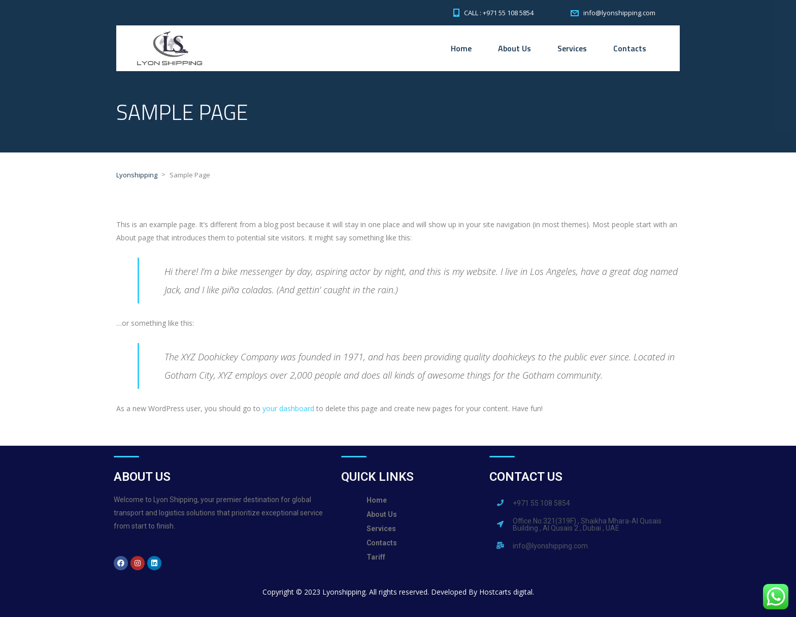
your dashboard (288, 408)
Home (461, 48)
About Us (514, 48)
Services (572, 48)
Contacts (629, 48)
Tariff (376, 557)
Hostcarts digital (506, 592)
